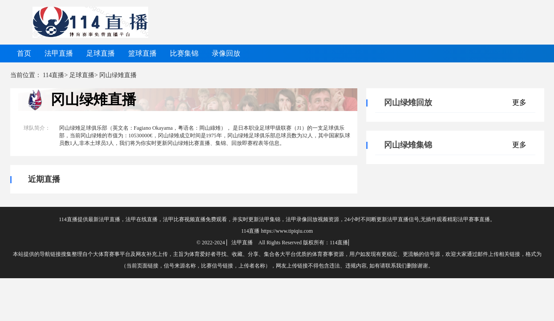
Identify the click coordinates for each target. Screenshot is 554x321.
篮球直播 (142, 53)
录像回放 (226, 53)
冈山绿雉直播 (93, 99)
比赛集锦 (184, 53)
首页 (24, 53)
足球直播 (100, 53)
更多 (519, 102)
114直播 (53, 75)
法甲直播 (58, 53)
